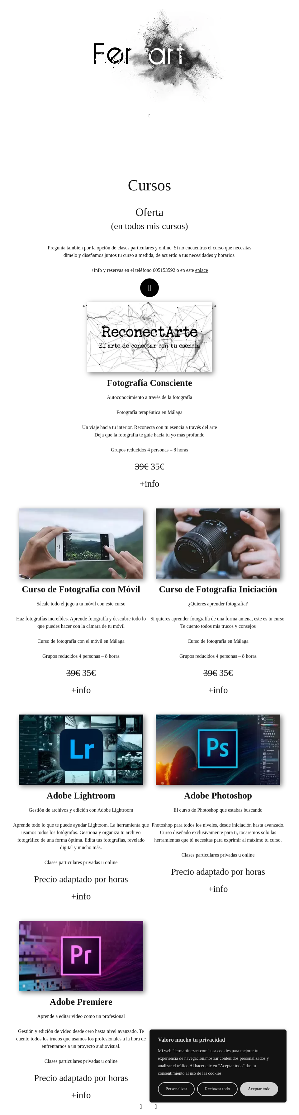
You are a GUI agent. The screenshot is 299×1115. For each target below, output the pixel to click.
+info (149, 488)
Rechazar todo (217, 1089)
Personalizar (176, 1089)
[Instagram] (156, 1106)
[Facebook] (141, 1106)
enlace (201, 270)
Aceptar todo (259, 1089)
